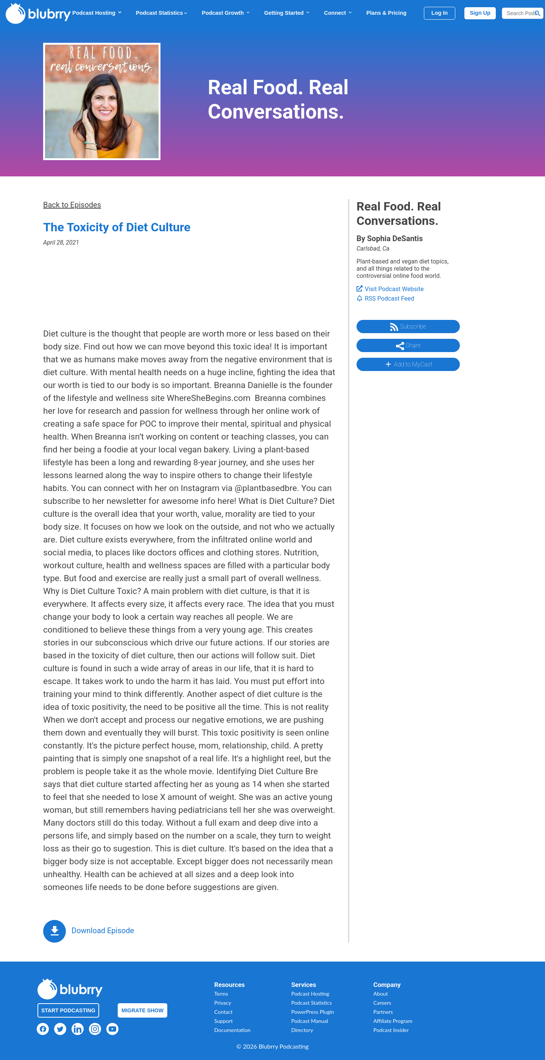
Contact (223, 1012)
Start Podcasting (68, 1010)
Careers (382, 1002)
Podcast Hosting (97, 12)
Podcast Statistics (162, 13)
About (381, 993)
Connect (338, 12)
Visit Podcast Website (390, 289)
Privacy (222, 1002)
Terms (221, 993)
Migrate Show (142, 1010)
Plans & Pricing (386, 13)
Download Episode (103, 930)
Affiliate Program (393, 1021)
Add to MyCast (408, 364)
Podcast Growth (226, 12)
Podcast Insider (391, 1030)
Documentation (232, 1030)
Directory (302, 1030)
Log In (439, 13)
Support (223, 1021)
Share (408, 346)
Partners (383, 1012)
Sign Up (480, 13)
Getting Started (287, 12)
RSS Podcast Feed (385, 298)
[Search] (522, 13)
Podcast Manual (309, 1021)
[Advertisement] (407, 490)
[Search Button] (538, 13)
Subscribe (408, 327)
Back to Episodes (72, 204)
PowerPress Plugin (312, 1012)
